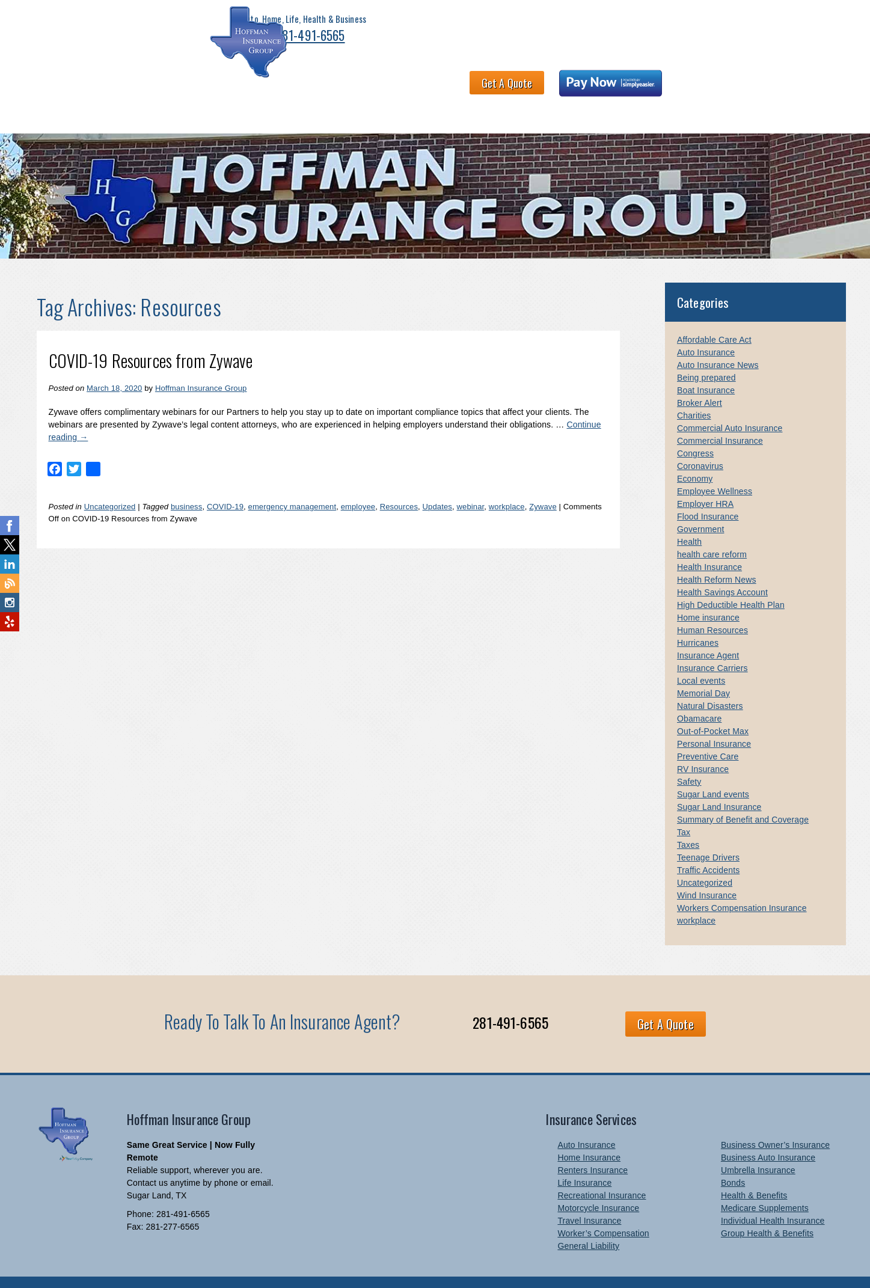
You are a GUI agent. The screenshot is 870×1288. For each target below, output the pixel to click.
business (186, 482)
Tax (683, 808)
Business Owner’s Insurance (775, 1121)
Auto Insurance (706, 328)
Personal (95, 89)
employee (358, 482)
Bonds (733, 1159)
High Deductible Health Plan (731, 581)
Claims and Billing (564, 89)
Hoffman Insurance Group (201, 364)
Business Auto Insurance (768, 1133)
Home (46, 89)
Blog (802, 89)
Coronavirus (700, 442)
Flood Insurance (708, 492)
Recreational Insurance (601, 1171)
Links (761, 89)
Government (700, 505)
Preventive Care (707, 732)
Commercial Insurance (720, 417)
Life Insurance (584, 1159)
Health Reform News (716, 555)
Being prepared (706, 353)
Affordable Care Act (714, 315)
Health (689, 518)
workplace (507, 482)
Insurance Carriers (712, 644)
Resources (399, 482)
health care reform (712, 530)
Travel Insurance (589, 1196)
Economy (694, 454)
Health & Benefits (227, 89)
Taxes (688, 821)
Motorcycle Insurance (598, 1184)
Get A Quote (622, 34)
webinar (471, 482)
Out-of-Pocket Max (713, 707)
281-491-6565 (201, 43)
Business (151, 89)
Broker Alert (699, 379)
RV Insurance (703, 745)
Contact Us (644, 89)
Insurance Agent (708, 631)
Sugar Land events (713, 770)
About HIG (305, 89)
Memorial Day (703, 669)
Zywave (543, 482)
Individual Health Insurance (773, 1196)
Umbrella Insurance (758, 1146)
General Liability (588, 1222)
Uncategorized (110, 482)
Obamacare (699, 694)
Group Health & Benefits (767, 1209)
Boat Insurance (706, 366)
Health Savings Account (722, 568)
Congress (695, 429)
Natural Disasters (710, 682)
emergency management (292, 482)
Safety (689, 757)
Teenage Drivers (708, 833)
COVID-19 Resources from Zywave (151, 336)
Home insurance (708, 593)
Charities (694, 391)
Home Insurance (588, 1133)
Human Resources (712, 606)
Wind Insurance (707, 871)
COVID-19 (225, 482)
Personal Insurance (714, 720)
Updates (437, 482)
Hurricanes (697, 619)
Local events (701, 656)
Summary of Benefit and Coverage (743, 795)
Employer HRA (705, 480)
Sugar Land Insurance (719, 783)
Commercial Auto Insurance (729, 404)
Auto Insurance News (718, 341)
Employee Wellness (714, 467)
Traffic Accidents (708, 846)
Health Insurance (709, 543)
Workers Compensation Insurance (742, 884)
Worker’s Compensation (603, 1209)
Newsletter (708, 89)
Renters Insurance (592, 1146)
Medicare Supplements (765, 1184)
